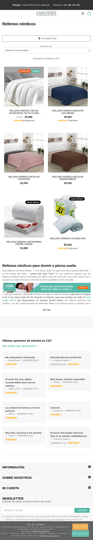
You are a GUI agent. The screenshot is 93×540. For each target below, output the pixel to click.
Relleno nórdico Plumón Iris (67, 238)
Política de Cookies (40, 531)
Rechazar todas (80, 533)
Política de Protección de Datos (50, 519)
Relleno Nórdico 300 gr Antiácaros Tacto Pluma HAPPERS (24, 111)
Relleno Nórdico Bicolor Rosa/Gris (24, 178)
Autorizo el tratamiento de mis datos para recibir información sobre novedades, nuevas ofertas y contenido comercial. (45, 519)
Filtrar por (47, 38)
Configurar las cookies (49, 535)
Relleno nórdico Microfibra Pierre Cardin (23, 243)
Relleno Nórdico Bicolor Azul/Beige (67, 111)
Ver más (46, 310)
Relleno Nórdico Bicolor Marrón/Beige (67, 178)
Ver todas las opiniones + (20, 346)
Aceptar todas (80, 527)
